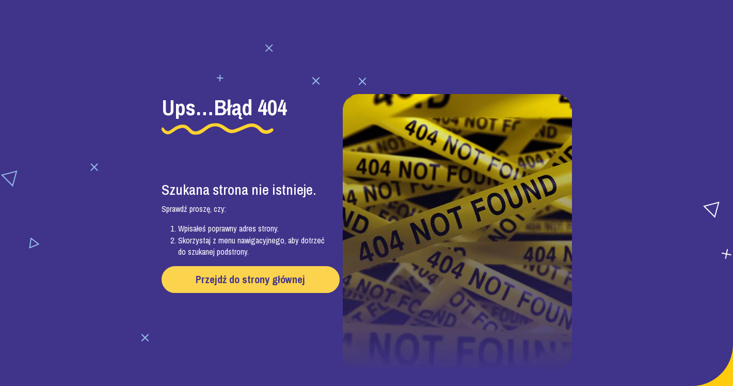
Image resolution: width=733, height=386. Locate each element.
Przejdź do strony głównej (250, 279)
